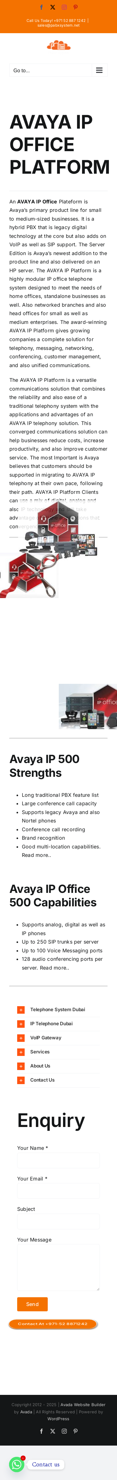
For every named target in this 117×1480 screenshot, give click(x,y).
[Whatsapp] (16, 1464)
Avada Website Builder (83, 1404)
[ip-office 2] (58, 259)
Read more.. (36, 855)
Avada (26, 1411)
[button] (58, 1010)
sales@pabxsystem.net (58, 25)
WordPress (58, 1418)
